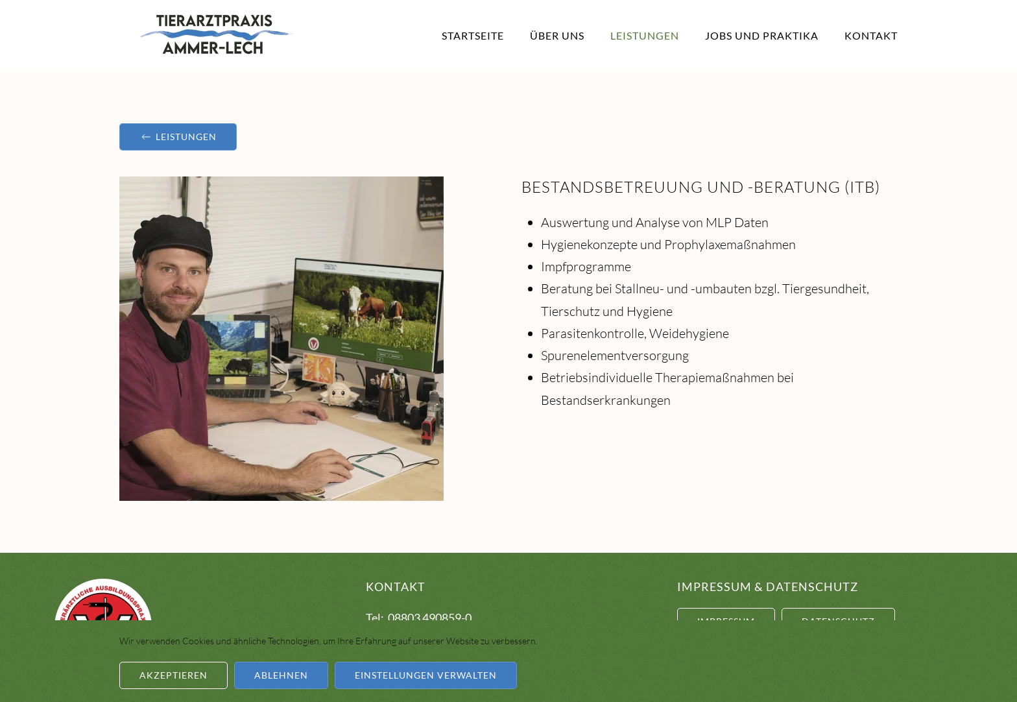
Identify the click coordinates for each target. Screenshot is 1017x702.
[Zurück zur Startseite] (216, 35)
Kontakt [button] (871, 35)
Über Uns (557, 35)
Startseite (473, 35)
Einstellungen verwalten (426, 675)
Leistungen (178, 136)
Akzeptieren (173, 675)
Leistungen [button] (644, 35)
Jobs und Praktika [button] (762, 35)
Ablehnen (281, 675)
